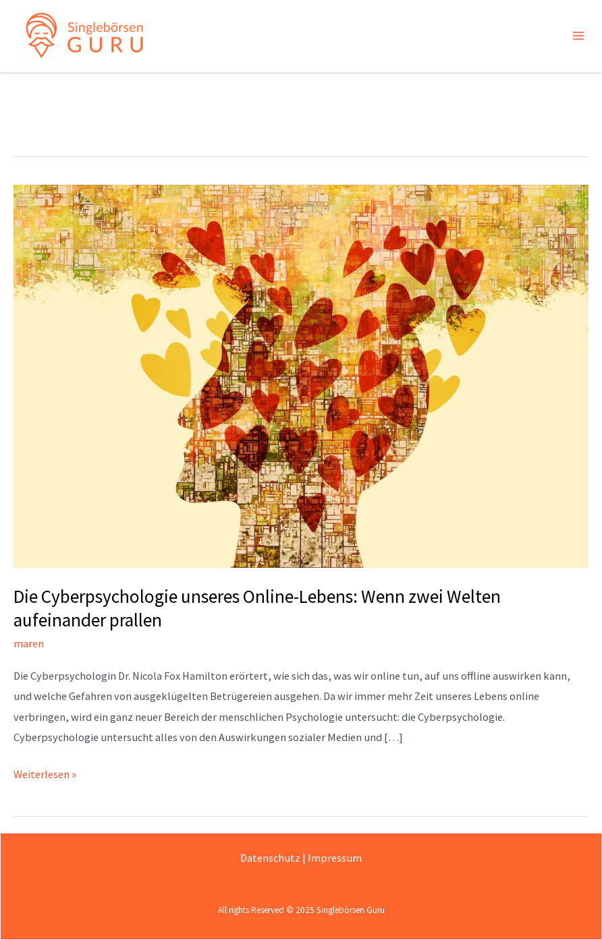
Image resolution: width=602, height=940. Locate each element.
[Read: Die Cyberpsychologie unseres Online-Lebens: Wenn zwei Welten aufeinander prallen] (301, 376)
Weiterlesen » (44, 772)
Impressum (335, 857)
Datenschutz (270, 857)
